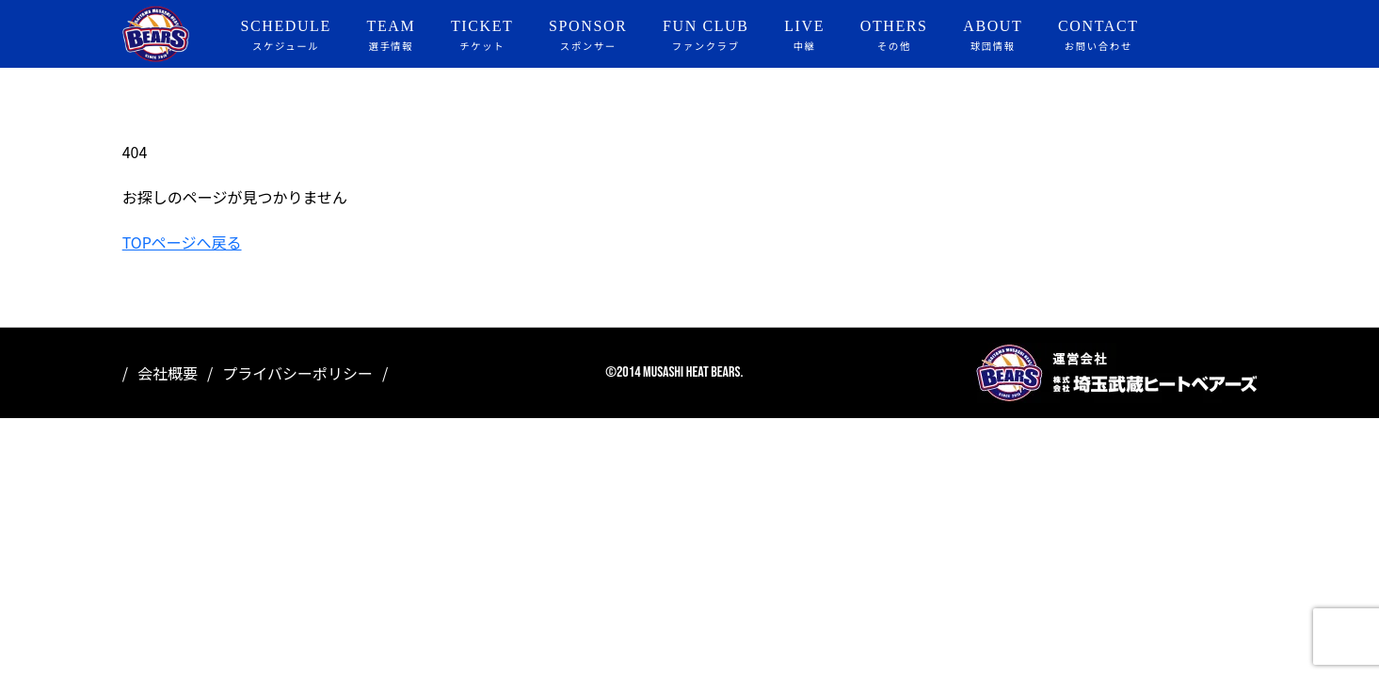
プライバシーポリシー (297, 373)
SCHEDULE (285, 36)
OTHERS (894, 36)
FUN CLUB (705, 36)
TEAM (391, 36)
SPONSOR (588, 36)
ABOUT (992, 36)
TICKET (482, 36)
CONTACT (1098, 36)
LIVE (804, 36)
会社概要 (167, 373)
